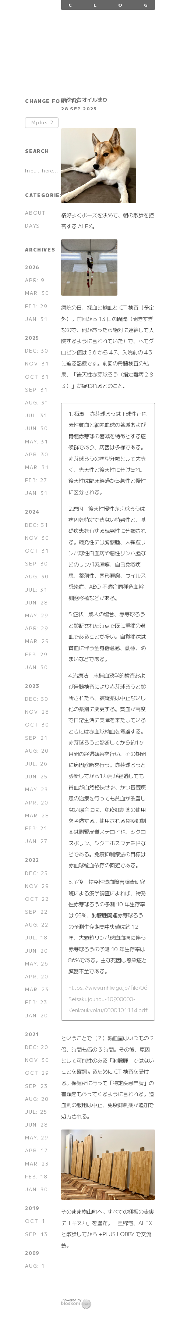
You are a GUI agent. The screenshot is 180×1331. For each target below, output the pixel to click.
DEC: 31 (36, 524)
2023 (32, 685)
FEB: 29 (36, 306)
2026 (32, 267)
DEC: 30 (36, 350)
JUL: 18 (36, 937)
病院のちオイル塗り (84, 99)
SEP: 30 (36, 563)
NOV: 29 (37, 885)
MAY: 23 (36, 789)
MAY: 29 (36, 615)
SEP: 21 (36, 737)
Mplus (42, 122)
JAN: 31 (36, 318)
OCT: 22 (37, 898)
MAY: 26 (36, 963)
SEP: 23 (36, 1085)
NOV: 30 (37, 537)
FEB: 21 (36, 828)
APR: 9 (35, 279)
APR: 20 (36, 802)
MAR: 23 (37, 989)
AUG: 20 (36, 750)
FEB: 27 (36, 480)
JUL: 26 (36, 763)
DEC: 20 (36, 1046)
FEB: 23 (36, 1002)
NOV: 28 (37, 711)
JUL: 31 (36, 415)
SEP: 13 (36, 1234)
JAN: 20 (36, 1015)
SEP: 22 (36, 911)
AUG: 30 (36, 576)
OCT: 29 (37, 1072)
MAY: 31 (36, 441)
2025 (32, 337)
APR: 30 (36, 454)
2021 (32, 1034)
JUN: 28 (36, 602)
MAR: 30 (37, 292)
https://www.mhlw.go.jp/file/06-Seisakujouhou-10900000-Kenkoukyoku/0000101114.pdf (108, 999)
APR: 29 (36, 628)
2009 (32, 1252)
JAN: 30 (36, 667)
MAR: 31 (37, 467)
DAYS (32, 225)
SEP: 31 (36, 389)
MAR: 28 (37, 815)
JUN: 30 (36, 428)
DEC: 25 (36, 873)
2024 (32, 511)
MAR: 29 (37, 641)
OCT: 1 (35, 1220)
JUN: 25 (36, 776)
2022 (32, 859)
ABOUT (35, 212)
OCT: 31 (37, 376)
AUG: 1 (35, 1265)
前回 (82, 318)
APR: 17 (36, 1150)
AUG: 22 (36, 924)
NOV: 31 (37, 363)
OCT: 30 (37, 724)
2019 (32, 1208)
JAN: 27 (36, 841)
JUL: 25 (36, 1111)
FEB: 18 (36, 1176)
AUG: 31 (36, 402)
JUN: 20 (36, 950)
